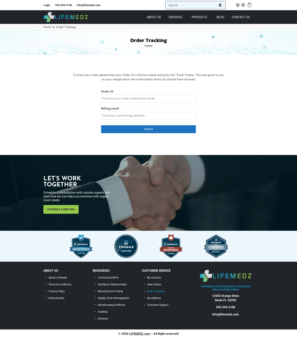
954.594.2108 (225, 307)
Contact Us (241, 17)
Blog (220, 17)
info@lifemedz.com (225, 314)
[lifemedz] (65, 17)
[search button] (219, 5)
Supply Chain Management (113, 298)
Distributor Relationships (112, 284)
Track (148, 129)
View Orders (154, 284)
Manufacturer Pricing (110, 291)
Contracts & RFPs (108, 277)
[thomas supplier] (126, 246)
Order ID (107, 91)
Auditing (103, 311)
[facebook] (237, 6)
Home (47, 27)
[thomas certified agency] (216, 246)
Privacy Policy (56, 291)
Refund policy (56, 298)
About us (154, 17)
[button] (176, 17)
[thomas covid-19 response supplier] (171, 246)
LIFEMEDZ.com (139, 334)
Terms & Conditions (59, 284)
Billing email (110, 108)
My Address (154, 298)
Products (199, 17)
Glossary (103, 318)
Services (175, 17)
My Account (154, 277)
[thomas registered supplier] (81, 246)
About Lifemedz (57, 277)
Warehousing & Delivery (111, 304)
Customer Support (158, 304)
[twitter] (242, 6)
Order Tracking (155, 291)
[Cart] (249, 4)
